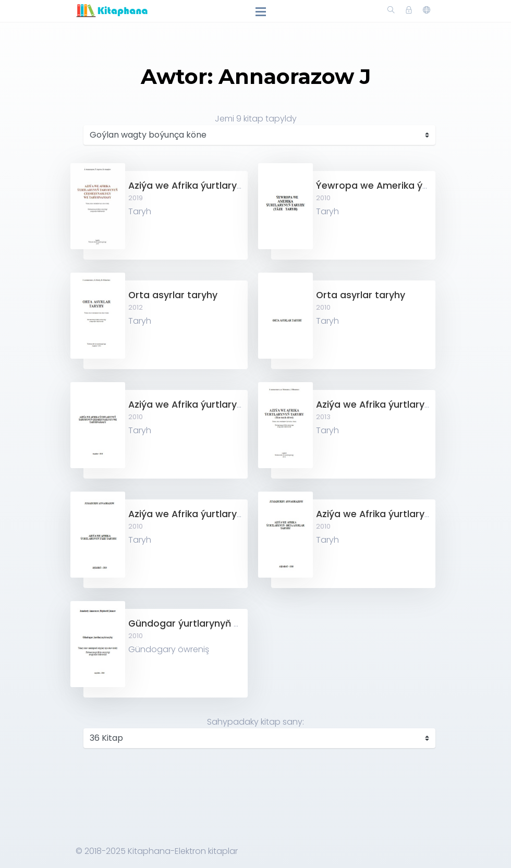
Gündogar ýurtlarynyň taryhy (196, 623)
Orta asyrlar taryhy (172, 295)
